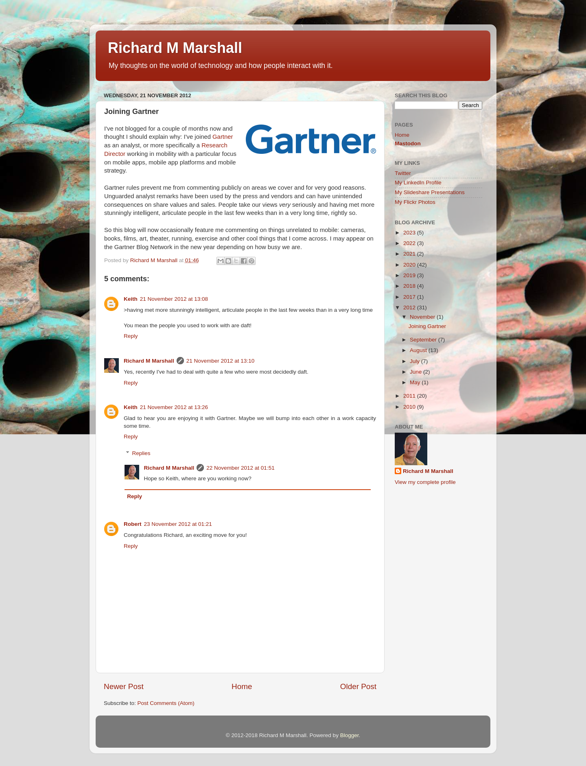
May (416, 382)
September (424, 340)
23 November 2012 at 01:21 (178, 524)
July (415, 361)
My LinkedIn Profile (418, 182)
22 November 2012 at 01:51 (240, 468)
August (419, 350)
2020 (410, 265)
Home (242, 686)
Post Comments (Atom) (166, 703)
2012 (410, 307)
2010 (410, 407)
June (416, 372)
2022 (410, 243)
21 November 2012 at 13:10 (220, 361)
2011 (410, 396)
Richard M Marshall (175, 47)
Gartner (222, 137)
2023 (410, 233)
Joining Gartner (427, 326)
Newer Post (124, 686)
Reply (131, 336)
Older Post (358, 686)
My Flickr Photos (415, 202)
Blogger (349, 735)
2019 (410, 275)
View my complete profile (425, 482)
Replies (141, 453)
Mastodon (408, 143)
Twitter (403, 173)
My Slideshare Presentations (430, 192)
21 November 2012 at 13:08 (174, 299)
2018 (410, 286)
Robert (133, 524)
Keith (131, 299)
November (423, 317)
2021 (410, 254)
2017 (410, 297)
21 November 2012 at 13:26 (174, 407)
